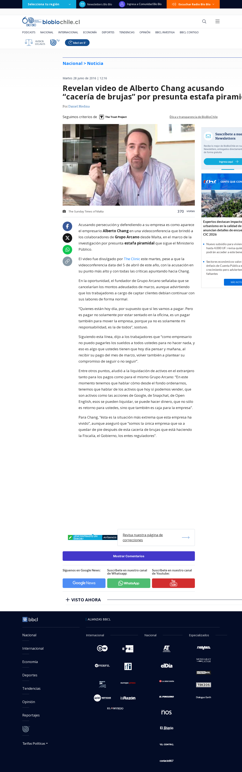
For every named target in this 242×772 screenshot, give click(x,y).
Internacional (68, 32)
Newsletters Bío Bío (95, 4)
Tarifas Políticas (34, 743)
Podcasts (28, 32)
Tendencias (126, 32)
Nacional (46, 32)
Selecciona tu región (49, 4)
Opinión (144, 32)
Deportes (108, 32)
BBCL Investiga (165, 32)
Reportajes (31, 715)
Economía (90, 32)
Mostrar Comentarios (128, 556)
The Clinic (132, 258)
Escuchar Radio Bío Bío (193, 4)
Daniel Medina (79, 106)
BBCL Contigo (189, 32)
